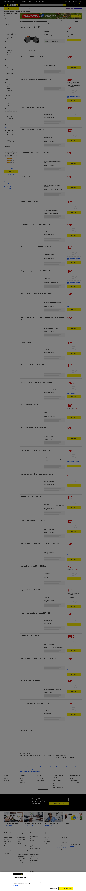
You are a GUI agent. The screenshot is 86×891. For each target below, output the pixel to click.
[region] (43, 881)
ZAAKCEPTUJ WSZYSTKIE (66, 888)
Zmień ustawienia (53, 888)
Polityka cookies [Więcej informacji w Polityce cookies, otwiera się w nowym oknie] (15, 885)
